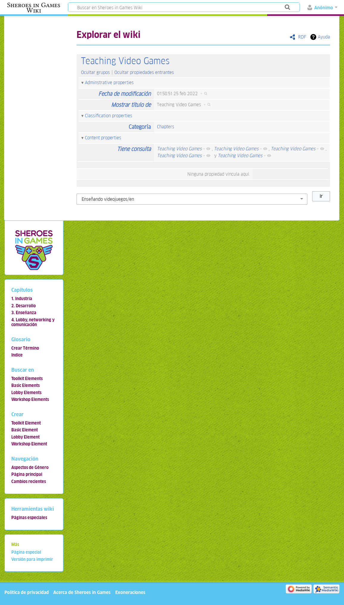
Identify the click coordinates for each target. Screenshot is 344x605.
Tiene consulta (134, 149)
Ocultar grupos (95, 72)
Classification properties (108, 115)
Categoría (140, 127)
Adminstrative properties (109, 82)
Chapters (165, 126)
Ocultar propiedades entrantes (144, 72)
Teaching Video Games (125, 61)
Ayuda (324, 37)
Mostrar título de (131, 104)
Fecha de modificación (124, 93)
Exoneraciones (130, 592)
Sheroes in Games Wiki (33, 7)
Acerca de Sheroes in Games (81, 592)
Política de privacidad (26, 592)
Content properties (103, 138)
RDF (302, 37)
